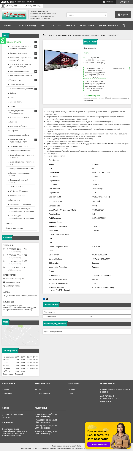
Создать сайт (20, 2)
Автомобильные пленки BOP (21, 151)
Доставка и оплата (108, 26)
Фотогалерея (87, 26)
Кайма (12, 106)
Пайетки (13, 93)
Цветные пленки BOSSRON (21, 76)
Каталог (38, 389)
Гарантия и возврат (15, 228)
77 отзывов (110, 2)
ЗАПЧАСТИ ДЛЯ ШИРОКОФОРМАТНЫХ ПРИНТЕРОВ (110, 399)
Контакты (56, 26)
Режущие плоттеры (17, 195)
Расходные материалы (19, 146)
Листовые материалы (18, 53)
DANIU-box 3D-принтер (19, 191)
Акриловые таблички (18, 126)
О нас (42, 26)
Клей (12, 97)
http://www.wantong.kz (15, 279)
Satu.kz (78, 446)
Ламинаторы (15, 200)
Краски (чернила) (17, 84)
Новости (70, 26)
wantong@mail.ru (13, 282)
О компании (7, 393)
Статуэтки (14, 131)
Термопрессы (15, 80)
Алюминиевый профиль (19, 135)
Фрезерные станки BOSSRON (22, 169)
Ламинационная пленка (19, 71)
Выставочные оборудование (21, 89)
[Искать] (104, 15)
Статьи (70, 393)
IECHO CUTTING (16, 187)
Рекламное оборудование (20, 204)
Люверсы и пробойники (19, 117)
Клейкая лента (16, 102)
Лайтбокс (13, 122)
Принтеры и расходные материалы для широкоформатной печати (76, 35)
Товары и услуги (25, 26)
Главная (7, 26)
